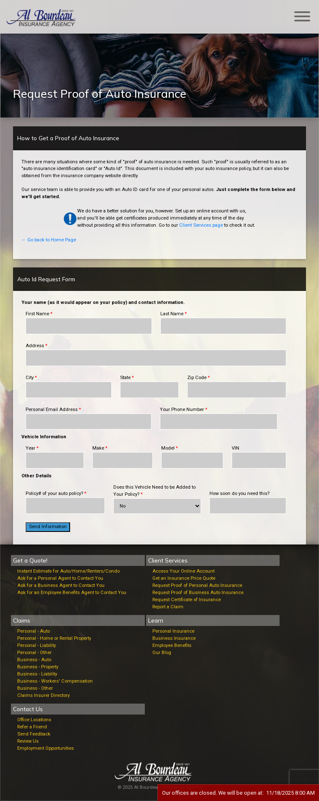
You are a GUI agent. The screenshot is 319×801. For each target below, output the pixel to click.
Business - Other (35, 688)
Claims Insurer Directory (43, 695)
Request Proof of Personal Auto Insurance (197, 585)
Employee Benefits (171, 645)
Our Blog (161, 652)
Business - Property (37, 667)
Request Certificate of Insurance (186, 599)
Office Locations (34, 719)
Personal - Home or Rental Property (54, 638)
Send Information (48, 526)
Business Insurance (174, 638)
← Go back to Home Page (48, 240)
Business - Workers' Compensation (55, 681)
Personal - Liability (36, 645)
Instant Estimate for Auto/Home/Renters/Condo (68, 571)
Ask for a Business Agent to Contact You (61, 585)
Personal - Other (34, 652)
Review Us (28, 741)
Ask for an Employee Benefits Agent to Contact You (71, 592)
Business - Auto (34, 659)
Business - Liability (37, 674)
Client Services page (201, 225)
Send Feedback (33, 734)
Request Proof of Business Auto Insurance (197, 592)
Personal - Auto (33, 631)
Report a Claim (167, 607)
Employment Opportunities (45, 748)
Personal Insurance (173, 631)
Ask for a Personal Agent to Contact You (60, 578)
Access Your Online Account (183, 571)
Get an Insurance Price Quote (183, 578)
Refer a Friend (32, 727)
